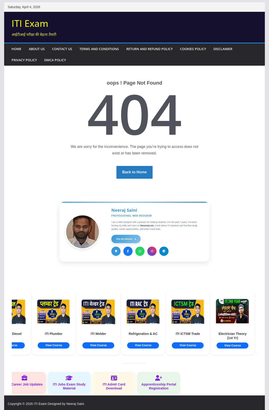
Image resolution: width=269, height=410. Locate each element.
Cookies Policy (193, 49)
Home (16, 49)
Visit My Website (126, 239)
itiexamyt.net (147, 225)
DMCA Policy (55, 60)
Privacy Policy (24, 60)
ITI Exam (30, 23)
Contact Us (62, 49)
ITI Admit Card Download (116, 382)
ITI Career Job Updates (26, 380)
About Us (37, 49)
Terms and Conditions (99, 49)
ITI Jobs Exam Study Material (71, 382)
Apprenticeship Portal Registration (160, 382)
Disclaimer (222, 49)
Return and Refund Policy (149, 49)
